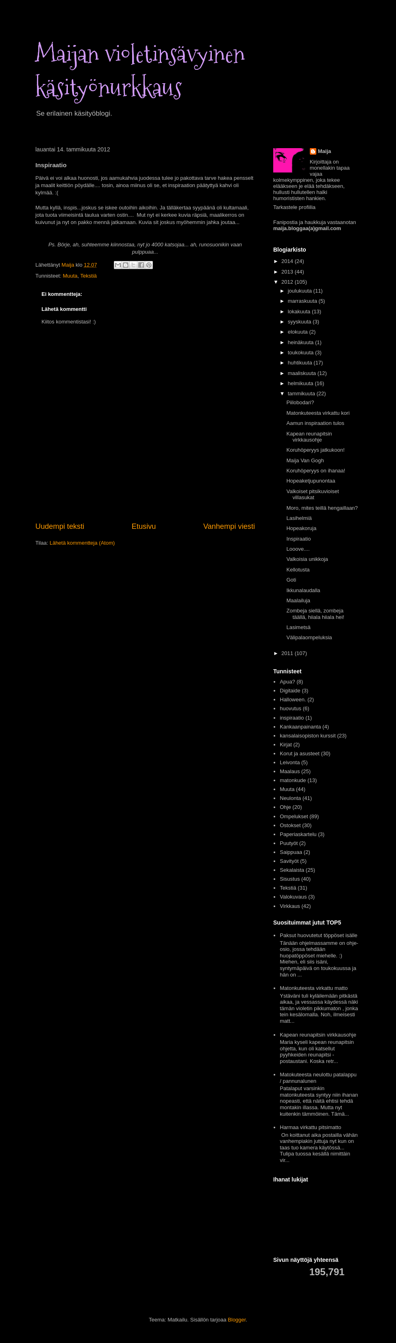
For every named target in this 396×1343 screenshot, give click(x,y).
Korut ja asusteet (300, 753)
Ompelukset (294, 816)
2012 (288, 282)
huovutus (290, 708)
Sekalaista (292, 870)
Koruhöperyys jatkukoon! (315, 450)
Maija (324, 151)
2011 (288, 653)
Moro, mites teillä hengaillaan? (322, 508)
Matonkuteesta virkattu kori (317, 413)
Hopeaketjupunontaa (310, 481)
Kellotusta (297, 570)
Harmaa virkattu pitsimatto (310, 1127)
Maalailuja (298, 600)
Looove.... (297, 549)
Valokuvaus (293, 897)
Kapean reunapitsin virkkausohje (309, 437)
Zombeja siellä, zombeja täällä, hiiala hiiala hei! (315, 614)
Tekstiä (89, 276)
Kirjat (286, 745)
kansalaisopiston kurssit (307, 736)
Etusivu (144, 526)
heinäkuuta (301, 342)
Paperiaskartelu (298, 834)
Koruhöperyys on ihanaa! (315, 471)
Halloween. (293, 699)
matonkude (293, 780)
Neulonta (290, 798)
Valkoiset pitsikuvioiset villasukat (312, 494)
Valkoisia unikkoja (307, 559)
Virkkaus (290, 906)
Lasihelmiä (298, 518)
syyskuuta (300, 322)
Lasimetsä (298, 627)
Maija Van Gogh (305, 460)
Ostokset (290, 825)
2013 (288, 272)
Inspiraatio (298, 539)
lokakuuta (300, 311)
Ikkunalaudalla (303, 590)
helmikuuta (301, 383)
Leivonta (290, 762)
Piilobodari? (300, 402)
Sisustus (290, 879)
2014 (288, 261)
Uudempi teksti (59, 526)
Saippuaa (291, 852)
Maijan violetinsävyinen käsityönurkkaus (140, 71)
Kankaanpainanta (300, 727)
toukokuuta (301, 352)
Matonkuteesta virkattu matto (314, 988)
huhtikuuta (301, 363)
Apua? (287, 682)
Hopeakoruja (301, 528)
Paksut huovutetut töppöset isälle (318, 935)
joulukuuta (300, 291)
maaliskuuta (303, 373)
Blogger (237, 1320)
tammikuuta (302, 393)
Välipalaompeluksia (309, 637)
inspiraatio (292, 718)
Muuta (70, 276)
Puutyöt (289, 843)
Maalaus (290, 771)
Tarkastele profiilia (294, 207)
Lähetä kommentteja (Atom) (82, 543)
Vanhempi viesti (229, 526)
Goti (291, 580)
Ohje (285, 807)
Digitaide (290, 691)
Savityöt (289, 861)
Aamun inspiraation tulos (315, 423)
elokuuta (298, 332)
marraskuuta (303, 301)
